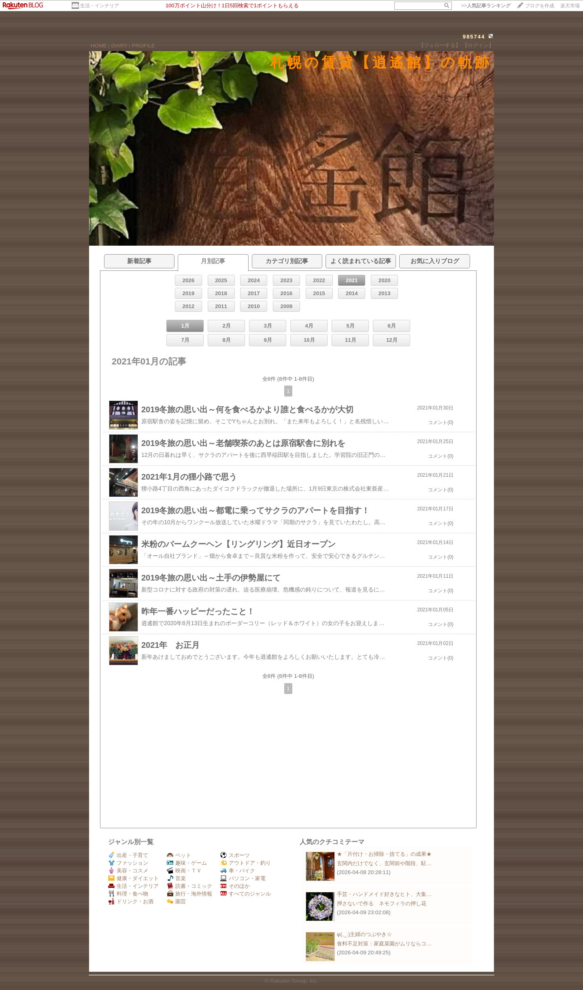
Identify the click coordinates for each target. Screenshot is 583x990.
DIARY (119, 46)
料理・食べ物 (128, 894)
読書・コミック (189, 886)
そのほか (235, 886)
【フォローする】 (440, 45)
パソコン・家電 (243, 878)
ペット (179, 855)
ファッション (128, 863)
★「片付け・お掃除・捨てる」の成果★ (384, 854)
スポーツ (235, 855)
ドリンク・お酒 (130, 901)
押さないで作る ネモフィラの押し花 (381, 903)
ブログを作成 (539, 6)
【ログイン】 (478, 45)
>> (486, 6)
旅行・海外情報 (189, 894)
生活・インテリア (99, 6)
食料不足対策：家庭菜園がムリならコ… (384, 944)
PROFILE (143, 46)
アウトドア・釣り (245, 863)
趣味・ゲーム (187, 863)
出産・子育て (128, 855)
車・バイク (237, 871)
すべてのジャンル (245, 894)
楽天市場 (570, 6)
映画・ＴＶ (184, 871)
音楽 (176, 878)
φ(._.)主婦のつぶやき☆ (364, 934)
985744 (474, 37)
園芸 (176, 901)
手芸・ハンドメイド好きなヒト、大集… (384, 894)
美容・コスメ (128, 871)
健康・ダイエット (133, 878)
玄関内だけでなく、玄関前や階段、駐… (384, 863)
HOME (99, 46)
